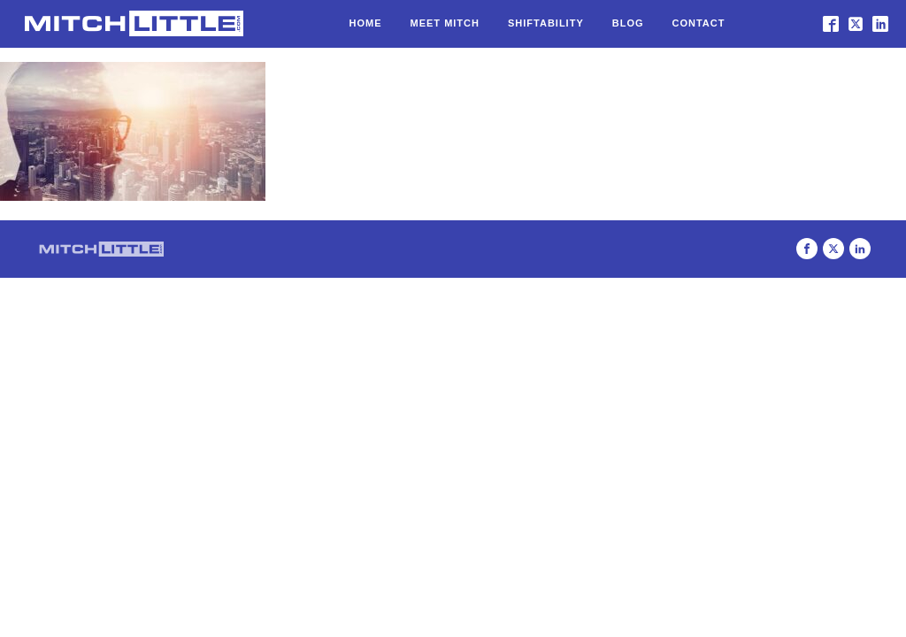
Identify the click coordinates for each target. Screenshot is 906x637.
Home (365, 23)
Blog (628, 23)
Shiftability (546, 23)
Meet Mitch (445, 23)
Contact (699, 23)
